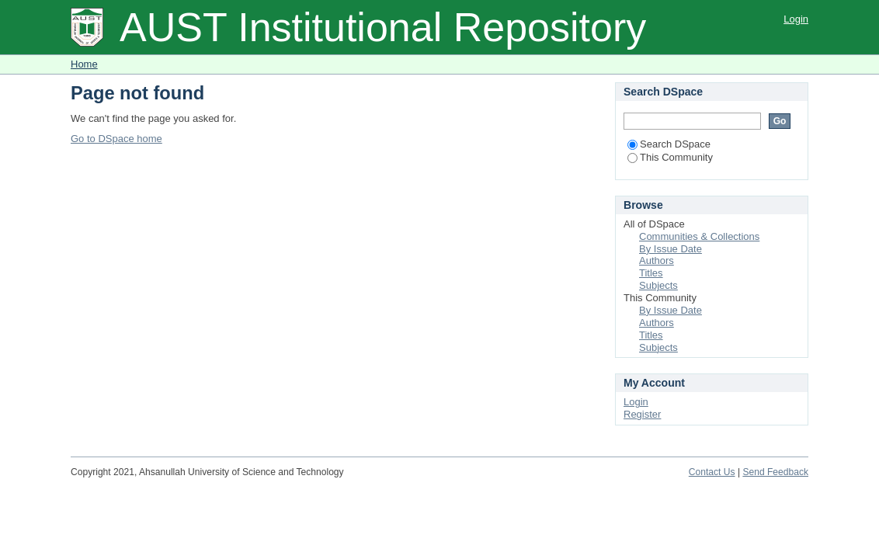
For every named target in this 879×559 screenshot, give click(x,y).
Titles (651, 273)
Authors (656, 260)
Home (84, 64)
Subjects (658, 285)
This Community (670, 157)
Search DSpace (668, 144)
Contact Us (712, 472)
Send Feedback (775, 472)
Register (642, 414)
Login (795, 19)
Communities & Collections (699, 236)
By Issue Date (670, 249)
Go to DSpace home (116, 138)
